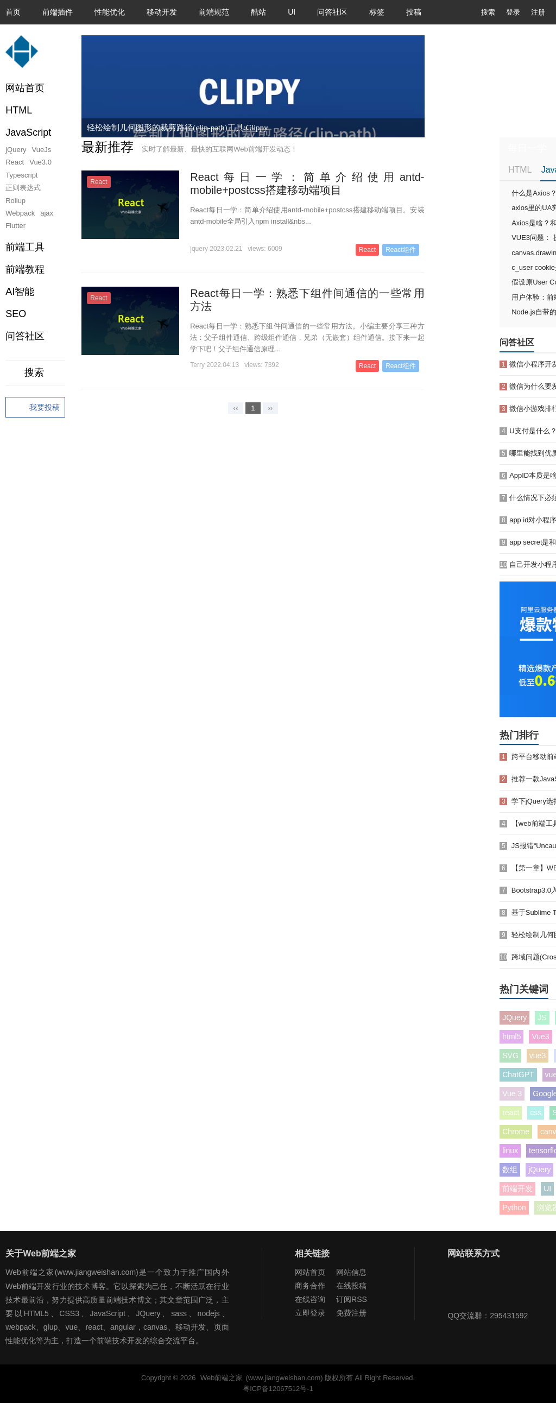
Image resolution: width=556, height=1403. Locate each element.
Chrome (515, 1131)
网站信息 (351, 1272)
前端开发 (517, 1188)
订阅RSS (351, 1299)
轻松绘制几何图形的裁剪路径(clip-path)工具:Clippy (177, 127)
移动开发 (162, 12)
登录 (513, 12)
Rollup (15, 201)
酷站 (258, 12)
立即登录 (310, 1313)
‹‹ (235, 408)
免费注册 (351, 1313)
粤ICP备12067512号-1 (278, 1389)
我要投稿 (35, 408)
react (510, 1112)
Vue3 (540, 1036)
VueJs (42, 150)
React (14, 162)
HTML (520, 169)
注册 (538, 12)
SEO (15, 313)
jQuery (15, 150)
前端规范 (214, 12)
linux (510, 1150)
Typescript (21, 175)
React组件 (400, 250)
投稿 (413, 12)
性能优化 (109, 12)
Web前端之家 (221, 1378)
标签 (376, 12)
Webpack (20, 213)
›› (270, 408)
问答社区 (332, 12)
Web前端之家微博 (493, 1287)
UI (291, 12)
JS (542, 1017)
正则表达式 (23, 188)
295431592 (509, 1315)
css (535, 1112)
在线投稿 (351, 1285)
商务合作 (310, 1285)
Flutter (15, 226)
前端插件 (57, 12)
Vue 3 (512, 1093)
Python (514, 1207)
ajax (46, 213)
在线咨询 (310, 1299)
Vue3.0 (40, 162)
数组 (509, 1169)
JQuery (514, 1017)
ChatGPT (518, 1074)
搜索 (480, 12)
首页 (13, 12)
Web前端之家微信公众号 (458, 1287)
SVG (510, 1055)
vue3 (537, 1055)
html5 (511, 1036)
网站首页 (25, 88)
